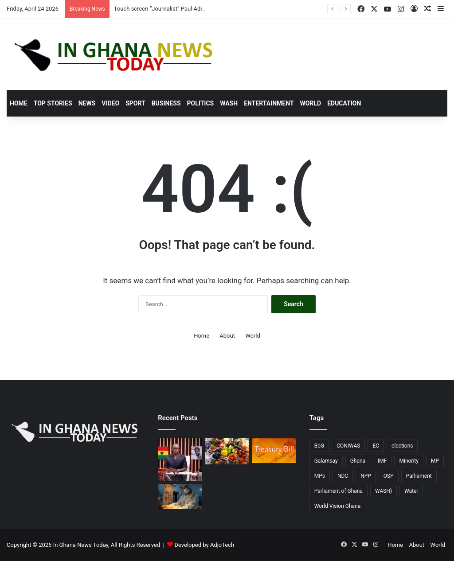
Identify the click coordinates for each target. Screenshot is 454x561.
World (310, 103)
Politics (200, 103)
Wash (229, 103)
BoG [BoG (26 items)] (319, 446)
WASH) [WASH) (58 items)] (383, 491)
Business (166, 103)
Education (344, 103)
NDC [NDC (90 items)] (342, 476)
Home (18, 103)
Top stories (53, 103)
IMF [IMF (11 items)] (382, 461)
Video (110, 103)
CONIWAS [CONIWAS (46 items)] (348, 446)
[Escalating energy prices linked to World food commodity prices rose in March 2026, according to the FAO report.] (227, 451)
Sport (135, 103)
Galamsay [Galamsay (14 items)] (326, 461)
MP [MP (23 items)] (435, 461)
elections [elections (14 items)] (402, 446)
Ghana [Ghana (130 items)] (357, 461)
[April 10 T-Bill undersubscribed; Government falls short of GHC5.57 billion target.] (274, 450)
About (227, 335)
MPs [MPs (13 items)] (319, 476)
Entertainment (269, 103)
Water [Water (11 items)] (411, 491)
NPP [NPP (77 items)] (365, 476)
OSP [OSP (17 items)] (389, 476)
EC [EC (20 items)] (375, 446)
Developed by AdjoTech (205, 545)
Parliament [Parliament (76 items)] (419, 476)
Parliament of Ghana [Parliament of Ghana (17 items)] (338, 491)
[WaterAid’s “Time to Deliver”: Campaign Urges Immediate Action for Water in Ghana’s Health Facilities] (179, 496)
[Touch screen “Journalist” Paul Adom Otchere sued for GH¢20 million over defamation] (179, 459)
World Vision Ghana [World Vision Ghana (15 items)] (337, 506)
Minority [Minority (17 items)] (408, 461)
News (87, 103)
